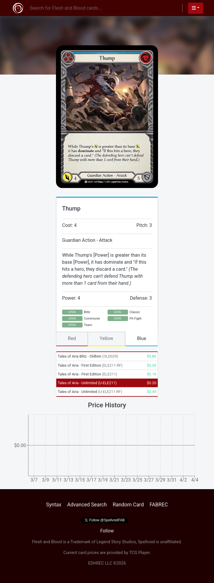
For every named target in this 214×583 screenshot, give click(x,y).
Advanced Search (87, 505)
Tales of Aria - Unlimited (87, 383)
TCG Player (139, 552)
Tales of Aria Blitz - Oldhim (88, 356)
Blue (141, 338)
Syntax (54, 505)
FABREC (159, 505)
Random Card (128, 505)
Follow (107, 531)
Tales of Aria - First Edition (90, 365)
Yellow (106, 338)
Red (72, 338)
